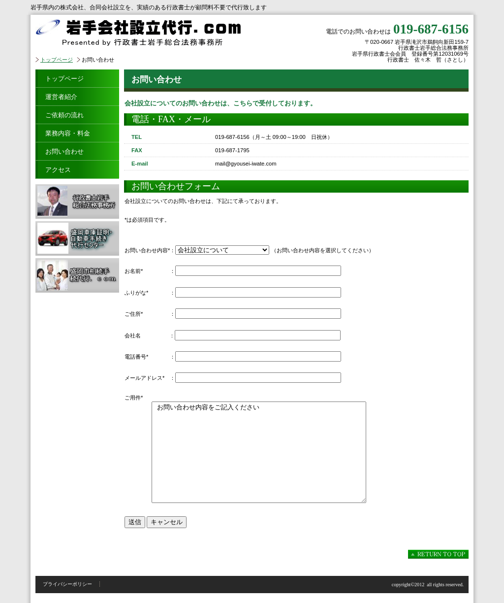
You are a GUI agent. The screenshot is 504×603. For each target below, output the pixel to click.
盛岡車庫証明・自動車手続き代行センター (77, 238)
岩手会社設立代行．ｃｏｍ (158, 33)
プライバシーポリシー (67, 584)
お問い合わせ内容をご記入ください (259, 452)
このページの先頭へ (438, 554)
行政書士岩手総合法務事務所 (77, 201)
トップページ (56, 60)
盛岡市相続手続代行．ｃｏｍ (77, 275)
